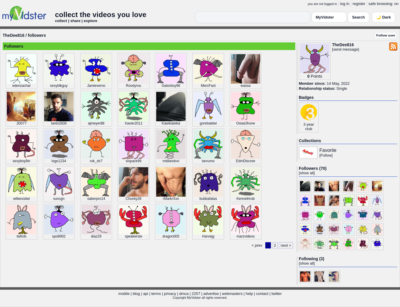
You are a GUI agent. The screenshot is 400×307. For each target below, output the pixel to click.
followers (37, 35)
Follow (326, 155)
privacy (170, 293)
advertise (211, 293)
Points (316, 76)
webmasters (232, 293)
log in (344, 3)
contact (262, 293)
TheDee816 (13, 35)
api (145, 293)
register (359, 3)
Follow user (385, 35)
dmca (184, 293)
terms (156, 293)
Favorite (327, 150)
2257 (196, 293)
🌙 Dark (383, 17)
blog (136, 293)
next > (286, 245)
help (249, 293)
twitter (276, 293)
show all (307, 173)
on (396, 3)
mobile (123, 293)
